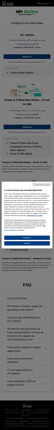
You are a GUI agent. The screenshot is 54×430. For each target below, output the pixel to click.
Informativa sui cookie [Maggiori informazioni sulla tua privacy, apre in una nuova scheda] (35, 215)
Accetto (27, 243)
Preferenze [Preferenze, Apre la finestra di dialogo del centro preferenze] (27, 237)
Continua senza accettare (42, 184)
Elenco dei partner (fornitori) (14, 230)
